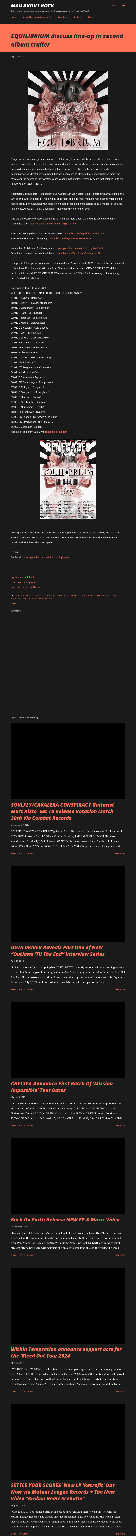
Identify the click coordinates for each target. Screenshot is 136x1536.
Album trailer (25, 595)
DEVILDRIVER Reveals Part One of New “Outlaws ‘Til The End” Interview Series (58, 950)
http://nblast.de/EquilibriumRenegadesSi (78, 253)
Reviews (77, 17)
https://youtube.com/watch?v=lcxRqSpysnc (46, 557)
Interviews (62, 17)
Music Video (16, 599)
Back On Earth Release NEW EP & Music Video (65, 1219)
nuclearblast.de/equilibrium (25, 587)
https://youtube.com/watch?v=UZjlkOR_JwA (53, 223)
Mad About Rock (32, 5)
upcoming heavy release (49, 599)
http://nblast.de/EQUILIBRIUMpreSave (70, 238)
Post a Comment (27, 853)
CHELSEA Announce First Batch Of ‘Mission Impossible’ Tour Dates (62, 1086)
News (90, 17)
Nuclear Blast (30, 599)
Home (13, 17)
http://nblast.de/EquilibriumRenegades (85, 233)
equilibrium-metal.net (22, 577)
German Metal (63, 595)
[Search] (113, 5)
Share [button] (13, 603)
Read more (120, 853)
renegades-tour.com (56, 431)
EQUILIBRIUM (49, 595)
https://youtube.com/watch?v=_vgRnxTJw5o (80, 248)
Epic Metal (38, 595)
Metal (90, 595)
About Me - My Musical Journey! (37, 17)
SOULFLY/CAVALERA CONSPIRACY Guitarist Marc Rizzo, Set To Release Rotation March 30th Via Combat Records (62, 811)
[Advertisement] (68, 695)
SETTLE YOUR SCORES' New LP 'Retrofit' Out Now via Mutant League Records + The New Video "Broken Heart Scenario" (63, 1492)
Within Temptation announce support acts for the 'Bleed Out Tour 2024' (66, 1352)
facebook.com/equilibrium (25, 582)
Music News (112, 595)
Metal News (100, 595)
